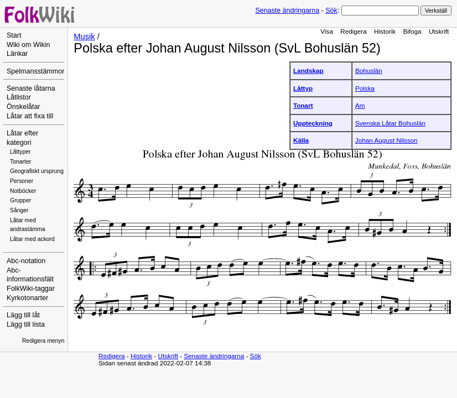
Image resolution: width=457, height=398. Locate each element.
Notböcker (23, 191)
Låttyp (303, 88)
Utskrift (439, 31)
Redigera (353, 31)
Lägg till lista (26, 324)
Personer (21, 181)
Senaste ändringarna (287, 10)
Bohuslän (368, 70)
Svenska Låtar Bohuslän (390, 123)
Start (14, 35)
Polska (365, 88)
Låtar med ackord (32, 239)
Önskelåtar (23, 107)
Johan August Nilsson (386, 140)
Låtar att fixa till (30, 116)
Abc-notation (26, 261)
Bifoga (412, 31)
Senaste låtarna (31, 88)
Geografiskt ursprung (37, 171)
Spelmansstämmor (35, 71)
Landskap (308, 70)
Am (360, 105)
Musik (84, 36)
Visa (326, 31)
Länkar (17, 53)
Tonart (303, 105)
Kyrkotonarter (27, 298)
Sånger (19, 210)
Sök (331, 10)
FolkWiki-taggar (31, 288)
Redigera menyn (43, 341)
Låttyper (20, 152)
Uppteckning (313, 123)
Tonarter (20, 162)
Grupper (20, 200)
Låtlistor (19, 97)
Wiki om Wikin (28, 45)
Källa (301, 140)
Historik (385, 31)
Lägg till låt (23, 315)
